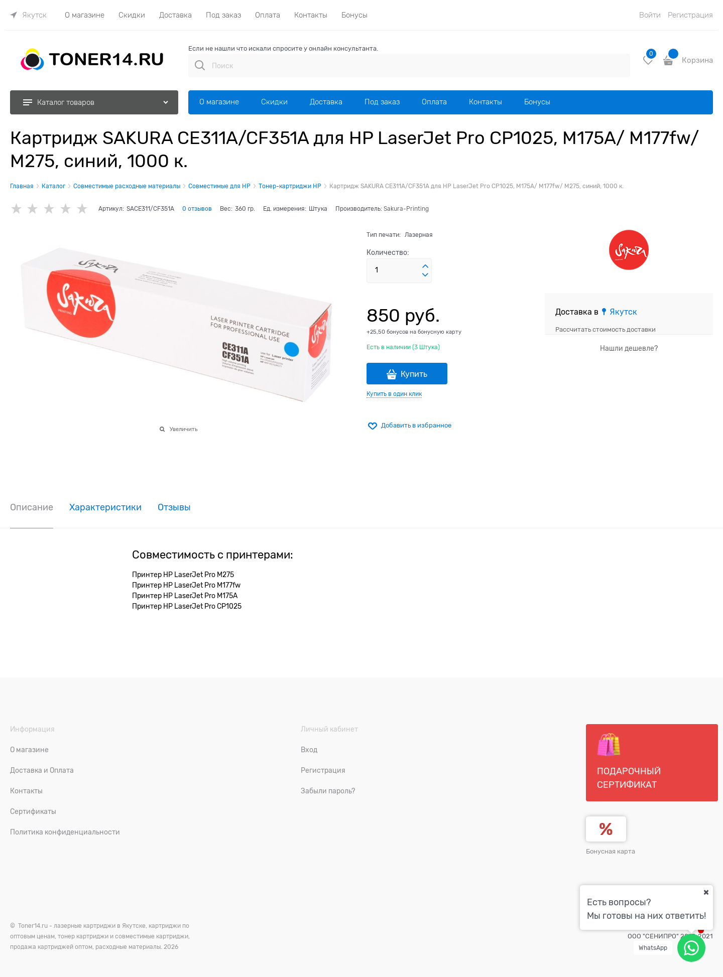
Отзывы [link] (174, 507)
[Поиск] (199, 65)
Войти (650, 15)
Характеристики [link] (105, 507)
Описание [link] (31, 507)
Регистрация (690, 15)
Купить (414, 374)
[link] (28, 15)
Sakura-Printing (406, 208)
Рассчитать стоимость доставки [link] (605, 329)
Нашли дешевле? (629, 348)
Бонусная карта (610, 851)
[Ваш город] (706, 892)
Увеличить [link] (183, 429)
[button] (425, 266)
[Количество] (399, 270)
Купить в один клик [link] (394, 393)
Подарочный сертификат (629, 761)
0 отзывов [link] (197, 208)
